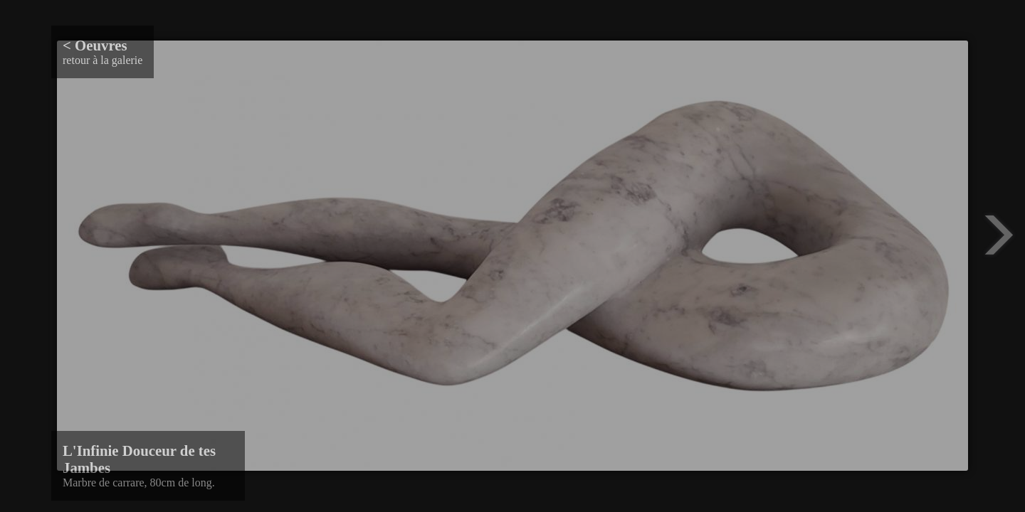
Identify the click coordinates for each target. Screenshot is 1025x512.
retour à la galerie (102, 51)
